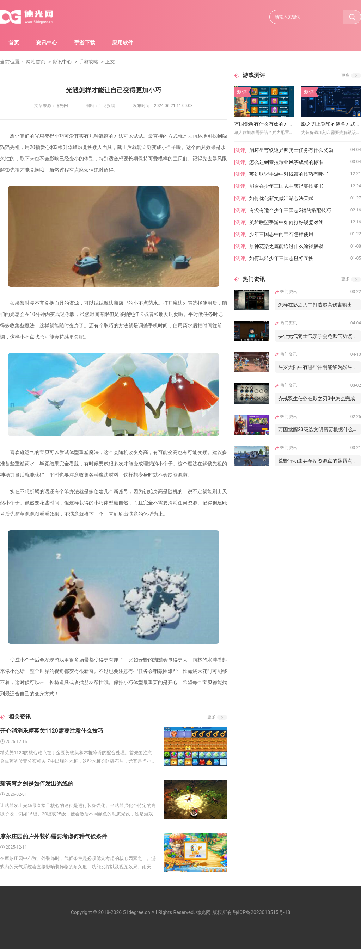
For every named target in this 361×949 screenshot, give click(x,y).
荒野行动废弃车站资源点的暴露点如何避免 (319, 461)
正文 (110, 61)
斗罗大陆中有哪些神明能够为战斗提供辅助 (319, 367)
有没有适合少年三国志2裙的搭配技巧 (290, 210)
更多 (211, 716)
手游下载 (84, 42)
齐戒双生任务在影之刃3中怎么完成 (316, 398)
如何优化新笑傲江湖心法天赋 (281, 198)
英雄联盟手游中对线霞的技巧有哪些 (288, 174)
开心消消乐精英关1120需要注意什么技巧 (51, 730)
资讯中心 (46, 42)
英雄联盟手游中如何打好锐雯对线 (286, 222)
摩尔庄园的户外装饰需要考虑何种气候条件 (53, 836)
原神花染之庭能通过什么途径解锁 (286, 246)
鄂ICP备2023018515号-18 (261, 912)
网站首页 (35, 61)
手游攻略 (88, 61)
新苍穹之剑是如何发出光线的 (36, 783)
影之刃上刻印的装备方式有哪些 (331, 124)
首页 (13, 42)
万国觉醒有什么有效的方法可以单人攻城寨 (264, 124)
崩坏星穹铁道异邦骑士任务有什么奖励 (291, 150)
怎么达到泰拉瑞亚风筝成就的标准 (286, 162)
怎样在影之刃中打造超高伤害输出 (315, 305)
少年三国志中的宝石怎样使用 (281, 234)
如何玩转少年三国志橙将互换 (281, 258)
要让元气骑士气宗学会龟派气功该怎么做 (319, 336)
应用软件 (122, 42)
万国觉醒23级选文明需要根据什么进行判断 (319, 429)
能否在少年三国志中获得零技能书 (286, 186)
